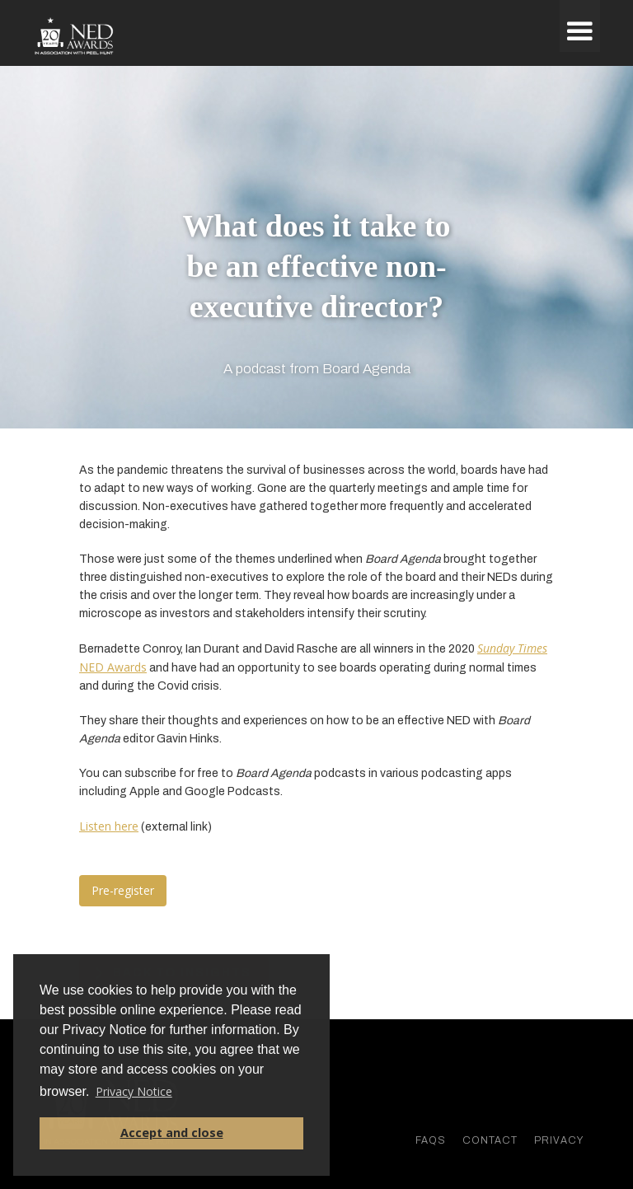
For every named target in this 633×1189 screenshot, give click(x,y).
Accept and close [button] (171, 1132)
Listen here (108, 826)
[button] (580, 26)
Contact (490, 1140)
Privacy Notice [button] (134, 1091)
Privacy (559, 1140)
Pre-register (122, 890)
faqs (430, 1140)
